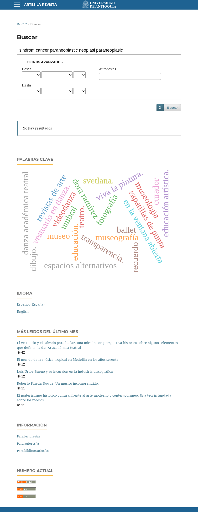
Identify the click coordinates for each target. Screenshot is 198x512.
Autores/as (107, 69)
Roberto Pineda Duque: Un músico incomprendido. (58, 383)
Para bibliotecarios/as (33, 450)
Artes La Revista (40, 4)
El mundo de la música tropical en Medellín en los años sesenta (67, 359)
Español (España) (31, 304)
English (23, 311)
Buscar (172, 107)
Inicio (22, 24)
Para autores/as (28, 443)
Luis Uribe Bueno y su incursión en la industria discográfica (65, 371)
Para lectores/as (28, 436)
